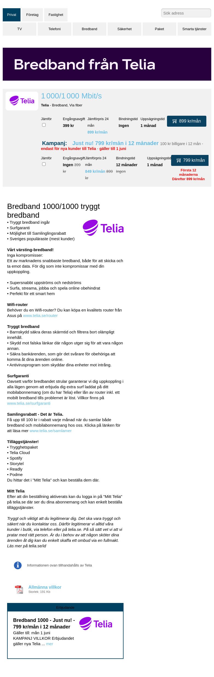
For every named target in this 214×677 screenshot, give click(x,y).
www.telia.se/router (40, 315)
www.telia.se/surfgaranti (28, 403)
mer (49, 643)
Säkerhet (124, 29)
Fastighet (56, 15)
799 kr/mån (191, 160)
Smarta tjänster (194, 29)
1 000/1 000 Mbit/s (71, 96)
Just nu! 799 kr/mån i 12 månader (115, 143)
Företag (32, 15)
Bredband (89, 29)
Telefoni (54, 29)
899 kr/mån (97, 132)
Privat (11, 15)
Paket (159, 29)
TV (19, 29)
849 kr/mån (95, 171)
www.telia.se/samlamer (51, 430)
